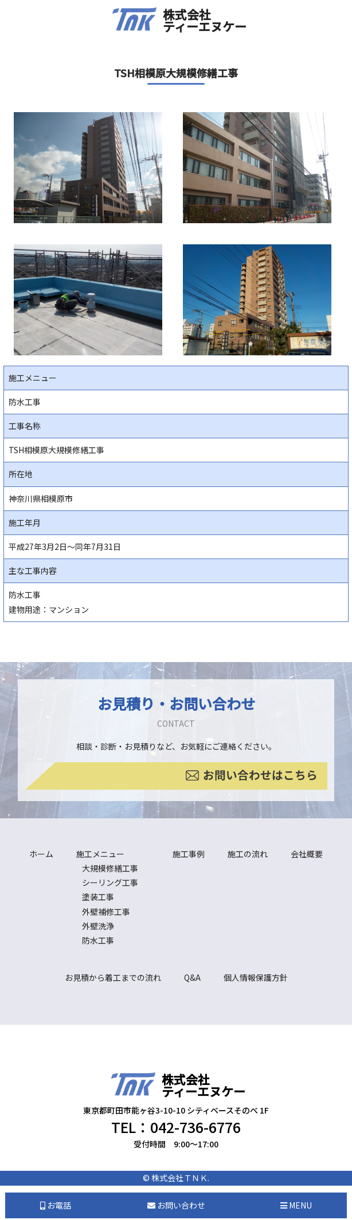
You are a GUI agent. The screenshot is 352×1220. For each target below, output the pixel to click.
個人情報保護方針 (256, 977)
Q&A (192, 977)
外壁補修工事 (106, 911)
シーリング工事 (110, 882)
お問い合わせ (176, 1205)
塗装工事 (98, 896)
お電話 (55, 1205)
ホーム (41, 853)
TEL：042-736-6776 (176, 1126)
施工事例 (189, 853)
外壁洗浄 (98, 926)
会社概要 (307, 853)
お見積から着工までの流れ (113, 977)
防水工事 (98, 940)
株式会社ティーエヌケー (205, 20)
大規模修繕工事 (110, 868)
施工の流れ (248, 853)
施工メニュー (100, 853)
